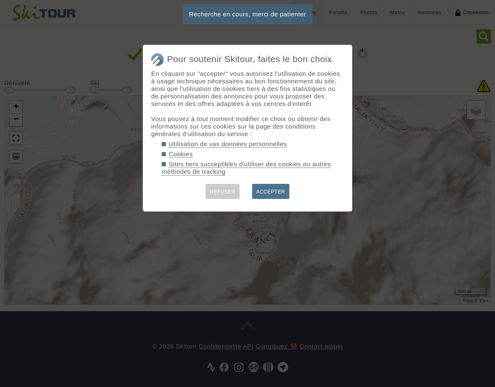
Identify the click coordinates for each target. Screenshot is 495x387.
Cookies (181, 153)
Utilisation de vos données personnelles (228, 143)
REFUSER (222, 192)
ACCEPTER (270, 192)
